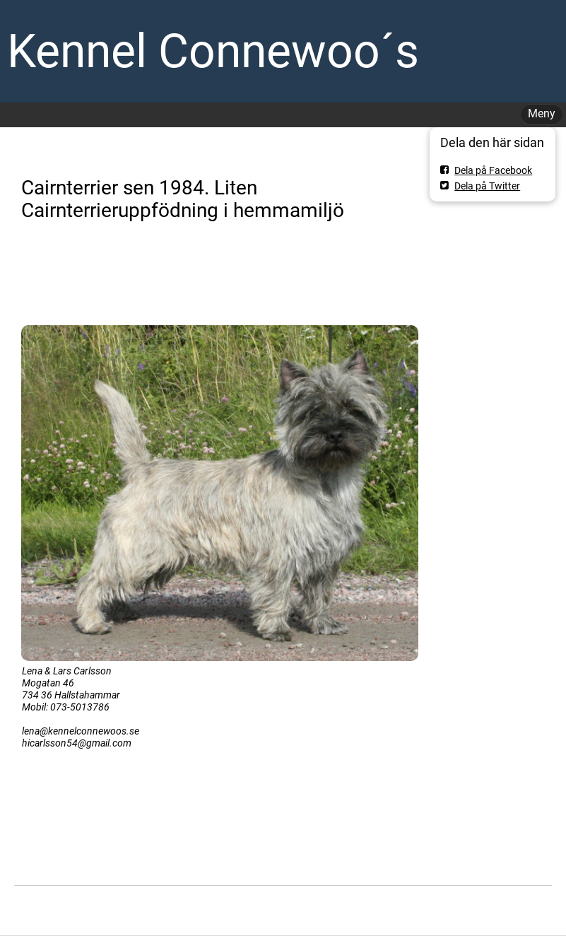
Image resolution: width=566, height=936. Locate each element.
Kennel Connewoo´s (213, 51)
